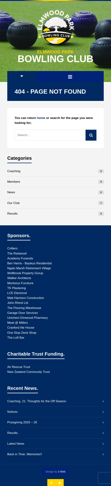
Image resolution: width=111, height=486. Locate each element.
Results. (12, 433)
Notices (12, 412)
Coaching (13, 171)
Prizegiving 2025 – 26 (22, 422)
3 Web (61, 471)
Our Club (13, 203)
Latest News (15, 443)
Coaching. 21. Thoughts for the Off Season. (37, 401)
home (41, 118)
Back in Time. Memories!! (24, 454)
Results (12, 213)
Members (13, 181)
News (11, 192)
